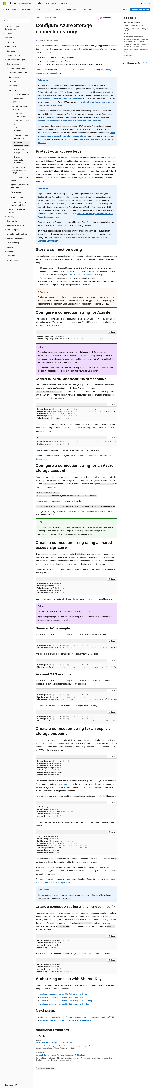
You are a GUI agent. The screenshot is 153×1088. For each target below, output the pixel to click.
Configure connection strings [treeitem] (21, 143)
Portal (125, 9)
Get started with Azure (140, 9)
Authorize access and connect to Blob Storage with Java (64, 997)
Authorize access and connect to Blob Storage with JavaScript (66, 1001)
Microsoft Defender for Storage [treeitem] (17, 210)
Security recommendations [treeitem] (18, 73)
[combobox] (16, 21)
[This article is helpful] (143, 63)
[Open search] (141, 3)
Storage (55, 18)
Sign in (147, 3)
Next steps (128, 55)
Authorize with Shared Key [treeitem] (19, 129)
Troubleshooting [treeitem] (13, 243)
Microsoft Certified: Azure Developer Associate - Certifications (60, 1055)
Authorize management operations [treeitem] (19, 178)
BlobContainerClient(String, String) (82, 428)
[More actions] (115, 18)
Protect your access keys (134, 22)
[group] (76, 337)
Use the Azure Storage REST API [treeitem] (21, 151)
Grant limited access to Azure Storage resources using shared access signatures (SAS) (77, 1017)
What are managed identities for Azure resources (60, 99)
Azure (46, 18)
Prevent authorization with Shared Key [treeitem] (20, 160)
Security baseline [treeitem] (15, 77)
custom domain (65, 784)
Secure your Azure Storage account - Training (54, 1043)
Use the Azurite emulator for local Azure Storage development (66, 1020)
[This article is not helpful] (146, 63)
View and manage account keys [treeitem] (21, 136)
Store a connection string (133, 25)
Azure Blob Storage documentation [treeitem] (12, 27)
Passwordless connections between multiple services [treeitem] (18, 195)
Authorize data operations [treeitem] (17, 100)
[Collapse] (29, 16)
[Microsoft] (4, 3)
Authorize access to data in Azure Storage (86, 275)
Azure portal (95, 527)
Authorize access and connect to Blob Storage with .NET (64, 994)
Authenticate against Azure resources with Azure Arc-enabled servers (69, 121)
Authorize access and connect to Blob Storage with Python (65, 1004)
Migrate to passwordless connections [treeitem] (20, 186)
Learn (38, 18)
